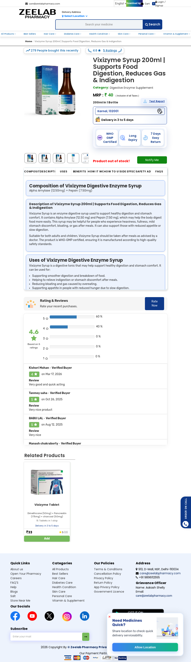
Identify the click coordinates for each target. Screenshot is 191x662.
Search (152, 24)
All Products (7, 33)
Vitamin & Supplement (176, 33)
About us (16, 569)
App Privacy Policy (106, 587)
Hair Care (49, 33)
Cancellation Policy (107, 574)
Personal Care (146, 33)
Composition (32, 171)
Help (13, 587)
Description (48, 171)
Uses (63, 171)
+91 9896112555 (148, 577)
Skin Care (123, 33)
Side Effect (127, 171)
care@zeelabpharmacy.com (42, 3)
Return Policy (103, 583)
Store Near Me (20, 601)
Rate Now (154, 303)
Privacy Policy (103, 578)
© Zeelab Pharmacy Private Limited (94, 647)
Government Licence (109, 592)
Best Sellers (30, 33)
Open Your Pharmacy (25, 574)
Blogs (14, 592)
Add (47, 538)
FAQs (159, 171)
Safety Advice (143, 171)
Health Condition (99, 33)
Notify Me (152, 160)
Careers (16, 578)
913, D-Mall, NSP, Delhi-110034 (157, 569)
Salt (13, 596)
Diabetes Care (72, 33)
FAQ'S (14, 583)
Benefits (79, 171)
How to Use (111, 171)
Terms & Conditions (108, 569)
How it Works (95, 171)
